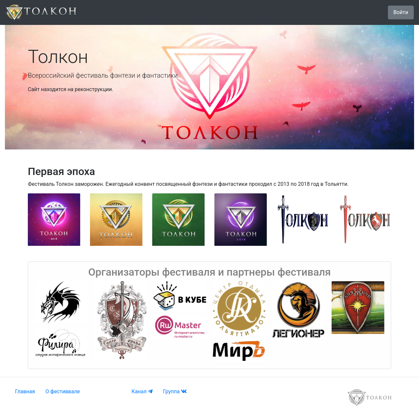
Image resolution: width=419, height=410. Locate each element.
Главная (25, 391)
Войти (400, 12)
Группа (175, 391)
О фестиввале (63, 391)
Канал (142, 391)
